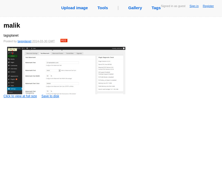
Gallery (135, 7)
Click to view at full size (64, 72)
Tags (156, 7)
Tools (102, 7)
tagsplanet (24, 41)
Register (208, 6)
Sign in (194, 6)
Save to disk (50, 96)
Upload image (74, 7)
